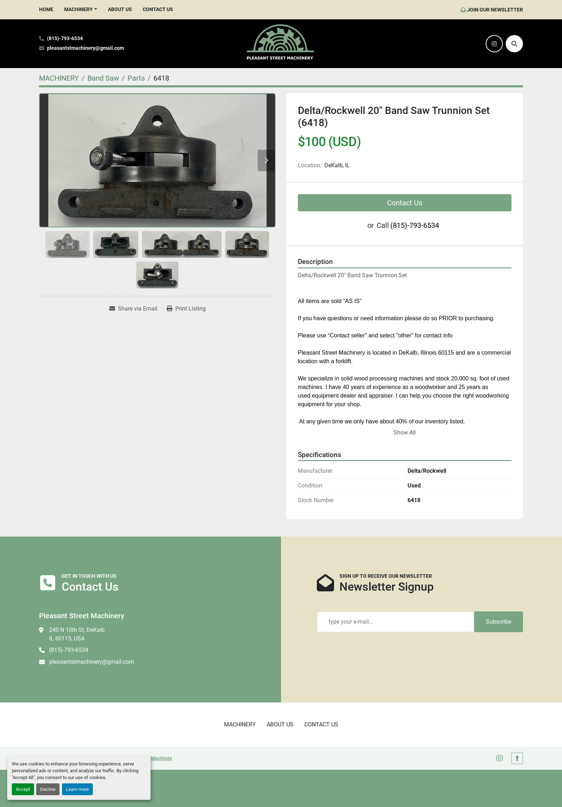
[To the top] (517, 758)
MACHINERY (78, 9)
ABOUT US (120, 9)
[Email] (395, 621)
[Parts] (136, 78)
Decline (48, 789)
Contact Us (404, 202)
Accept (23, 789)
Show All (405, 432)
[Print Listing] (186, 309)
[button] (80, 9)
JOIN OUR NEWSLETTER (495, 10)
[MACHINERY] (59, 78)
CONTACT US (158, 9)
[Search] (514, 43)
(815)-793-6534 (65, 38)
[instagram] (494, 43)
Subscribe (498, 621)
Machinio (161, 758)
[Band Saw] (103, 78)
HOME (46, 9)
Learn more (77, 789)
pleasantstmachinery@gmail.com (85, 48)
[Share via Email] (133, 309)
